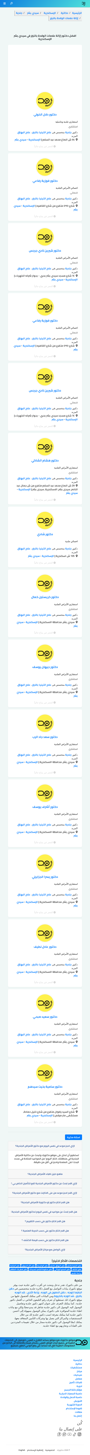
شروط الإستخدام (74, 1408)
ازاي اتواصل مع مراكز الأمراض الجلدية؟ (45, 1249)
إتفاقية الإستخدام (35, 1450)
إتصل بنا (78, 1416)
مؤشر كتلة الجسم (73, 1390)
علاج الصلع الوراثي (62, 1269)
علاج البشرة (15, 1265)
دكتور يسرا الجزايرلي (45, 876)
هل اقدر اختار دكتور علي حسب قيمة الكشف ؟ (45, 1240)
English (22, 1450)
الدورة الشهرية (74, 1405)
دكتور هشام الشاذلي (45, 460)
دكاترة (78, 1364)
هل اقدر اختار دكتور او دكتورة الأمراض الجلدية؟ (45, 1202)
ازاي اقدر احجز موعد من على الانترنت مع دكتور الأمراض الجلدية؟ (44, 1193)
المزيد (74, 136)
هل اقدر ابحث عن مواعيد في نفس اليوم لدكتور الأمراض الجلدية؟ (44, 1212)
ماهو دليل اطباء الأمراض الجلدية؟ (45, 1174)
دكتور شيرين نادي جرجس (45, 250)
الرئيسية (77, 1360)
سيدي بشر (20, 139)
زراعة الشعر (76, 1273)
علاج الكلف (76, 1269)
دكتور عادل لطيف (45, 946)
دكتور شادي (45, 534)
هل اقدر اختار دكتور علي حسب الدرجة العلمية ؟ (45, 1230)
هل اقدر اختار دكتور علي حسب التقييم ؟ (45, 1221)
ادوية (79, 1386)
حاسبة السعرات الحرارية (70, 1393)
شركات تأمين (75, 1382)
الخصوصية (50, 1450)
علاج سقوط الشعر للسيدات (40, 1269)
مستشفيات (76, 1367)
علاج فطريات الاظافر (18, 1269)
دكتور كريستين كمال (45, 597)
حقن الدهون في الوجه (52, 1292)
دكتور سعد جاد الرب (45, 736)
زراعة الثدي (32, 1292)
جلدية (68, 132)
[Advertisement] (45, 65)
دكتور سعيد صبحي (45, 1016)
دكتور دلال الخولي (45, 114)
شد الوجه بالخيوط (63, 1296)
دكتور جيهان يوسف (45, 667)
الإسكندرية (34, 139)
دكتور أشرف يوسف (45, 806)
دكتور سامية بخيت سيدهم (45, 1086)
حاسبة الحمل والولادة (71, 1397)
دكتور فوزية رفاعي (45, 180)
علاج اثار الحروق (28, 1265)
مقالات (78, 1412)
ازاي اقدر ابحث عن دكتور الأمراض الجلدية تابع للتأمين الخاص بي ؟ (44, 1183)
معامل (78, 1379)
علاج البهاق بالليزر (57, 1265)
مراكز (79, 1371)
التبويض (78, 1401)
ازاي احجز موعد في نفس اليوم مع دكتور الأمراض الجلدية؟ (45, 1146)
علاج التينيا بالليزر (41, 132)
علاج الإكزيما (42, 1265)
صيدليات (77, 1375)
